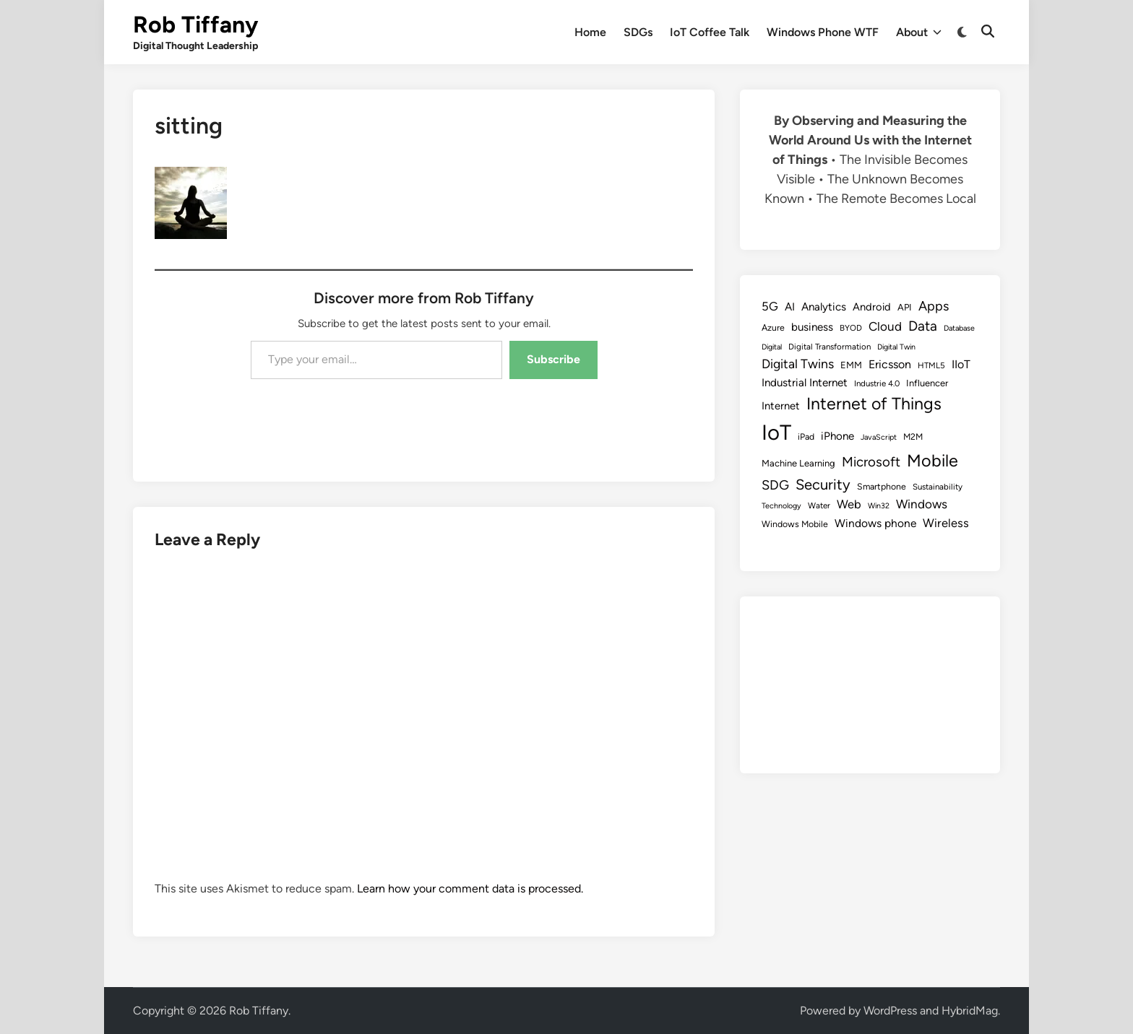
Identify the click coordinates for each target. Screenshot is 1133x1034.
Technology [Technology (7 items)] (781, 506)
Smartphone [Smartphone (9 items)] (881, 486)
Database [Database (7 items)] (959, 328)
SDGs (638, 32)
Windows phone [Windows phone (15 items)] (875, 523)
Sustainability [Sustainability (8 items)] (937, 487)
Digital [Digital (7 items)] (772, 347)
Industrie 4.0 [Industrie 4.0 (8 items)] (877, 383)
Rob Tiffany (195, 24)
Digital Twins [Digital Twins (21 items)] (798, 363)
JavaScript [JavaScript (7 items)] (879, 437)
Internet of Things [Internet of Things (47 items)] (874, 404)
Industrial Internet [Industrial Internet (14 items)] (805, 382)
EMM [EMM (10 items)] (851, 365)
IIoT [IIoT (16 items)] (961, 364)
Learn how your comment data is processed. (470, 888)
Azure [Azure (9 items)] (773, 327)
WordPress (890, 1010)
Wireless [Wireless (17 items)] (946, 523)
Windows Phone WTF (823, 32)
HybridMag (970, 1010)
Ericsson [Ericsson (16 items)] (890, 364)
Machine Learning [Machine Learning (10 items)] (798, 463)
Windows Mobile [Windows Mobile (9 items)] (795, 523)
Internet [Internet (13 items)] (781, 405)
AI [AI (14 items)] (790, 306)
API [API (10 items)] (904, 307)
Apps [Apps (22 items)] (933, 306)
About (919, 32)
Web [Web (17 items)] (849, 504)
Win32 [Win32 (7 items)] (878, 506)
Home (590, 32)
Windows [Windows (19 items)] (921, 504)
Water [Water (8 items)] (819, 505)
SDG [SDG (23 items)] (775, 485)
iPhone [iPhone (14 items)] (837, 436)
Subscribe (553, 359)
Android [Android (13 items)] (872, 306)
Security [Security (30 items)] (823, 484)
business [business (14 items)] (812, 327)
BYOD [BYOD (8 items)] (851, 328)
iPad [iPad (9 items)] (806, 436)
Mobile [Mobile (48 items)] (932, 461)
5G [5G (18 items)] (770, 306)
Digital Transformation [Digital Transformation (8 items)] (829, 347)
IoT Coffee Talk (709, 32)
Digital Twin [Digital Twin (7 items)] (896, 347)
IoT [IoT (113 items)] (776, 432)
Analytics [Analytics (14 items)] (823, 306)
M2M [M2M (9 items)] (913, 436)
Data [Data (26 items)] (922, 326)
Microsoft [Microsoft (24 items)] (871, 461)
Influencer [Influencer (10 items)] (927, 383)
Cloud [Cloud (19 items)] (885, 326)
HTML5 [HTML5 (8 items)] (931, 365)
